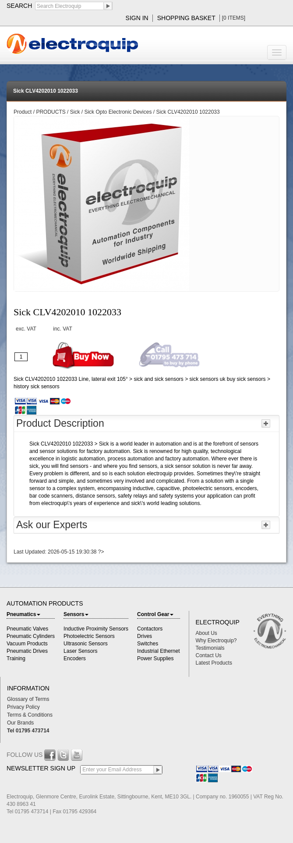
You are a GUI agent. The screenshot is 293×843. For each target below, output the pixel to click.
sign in (137, 17)
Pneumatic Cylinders (31, 636)
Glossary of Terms (28, 699)
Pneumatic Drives (27, 651)
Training (16, 658)
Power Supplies (155, 658)
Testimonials (210, 648)
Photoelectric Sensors (89, 636)
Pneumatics (23, 614)
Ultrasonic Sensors (86, 644)
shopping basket (186, 17)
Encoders (75, 658)
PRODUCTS (51, 112)
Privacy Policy (23, 707)
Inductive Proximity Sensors (96, 629)
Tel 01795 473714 (28, 731)
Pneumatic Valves (27, 629)
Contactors (149, 629)
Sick (75, 112)
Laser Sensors (80, 651)
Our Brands (20, 723)
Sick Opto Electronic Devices (118, 112)
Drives (144, 636)
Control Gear (155, 614)
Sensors (76, 614)
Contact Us (209, 655)
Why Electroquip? (216, 640)
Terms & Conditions (30, 715)
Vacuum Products (27, 644)
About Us (206, 633)
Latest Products (214, 663)
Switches (147, 644)
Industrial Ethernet (158, 651)
